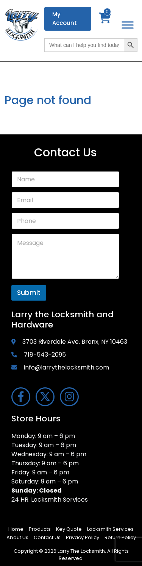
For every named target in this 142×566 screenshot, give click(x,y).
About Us (17, 537)
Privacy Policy (82, 537)
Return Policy (120, 537)
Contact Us (47, 537)
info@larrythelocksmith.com (66, 367)
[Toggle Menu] (128, 24)
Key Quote (69, 529)
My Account (64, 18)
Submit (29, 292)
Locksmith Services (110, 529)
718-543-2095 (45, 354)
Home (15, 529)
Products (40, 529)
